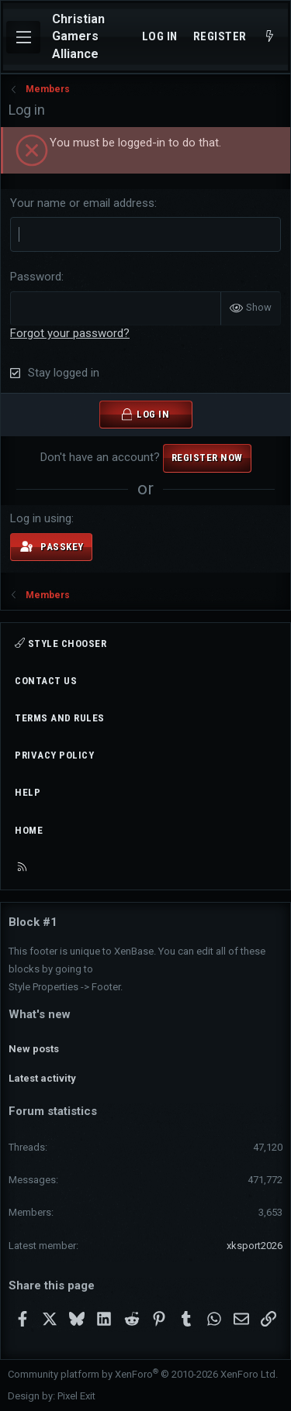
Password (35, 277)
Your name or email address (82, 203)
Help (27, 792)
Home (29, 830)
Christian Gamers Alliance (78, 36)
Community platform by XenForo (143, 1374)
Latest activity (42, 1078)
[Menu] (23, 37)
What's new (40, 1014)
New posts (34, 1049)
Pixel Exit (76, 1396)
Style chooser (60, 643)
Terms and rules (60, 718)
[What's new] (270, 37)
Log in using (40, 518)
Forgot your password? (70, 333)
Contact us (46, 681)
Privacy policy (54, 755)
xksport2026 (254, 1245)
